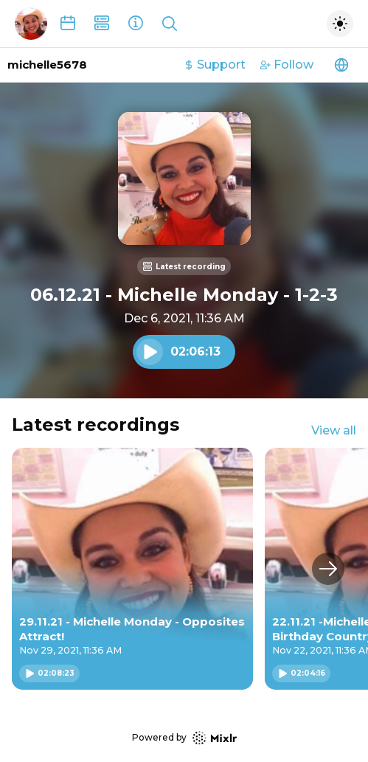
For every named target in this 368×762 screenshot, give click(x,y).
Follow (286, 65)
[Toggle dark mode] (340, 23)
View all (333, 430)
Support (215, 65)
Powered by (184, 738)
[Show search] (169, 23)
